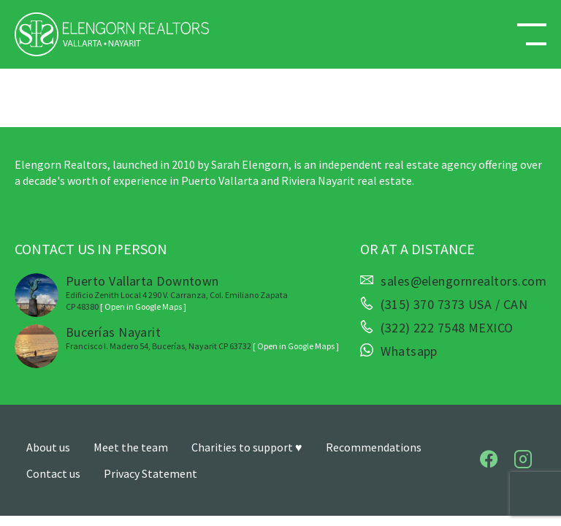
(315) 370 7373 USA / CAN (454, 305)
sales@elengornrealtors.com (463, 281)
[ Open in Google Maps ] (143, 306)
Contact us (53, 473)
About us (48, 447)
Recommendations (373, 447)
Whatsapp (409, 351)
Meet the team (131, 447)
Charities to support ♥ (246, 447)
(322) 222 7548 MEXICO (447, 328)
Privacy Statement (150, 473)
